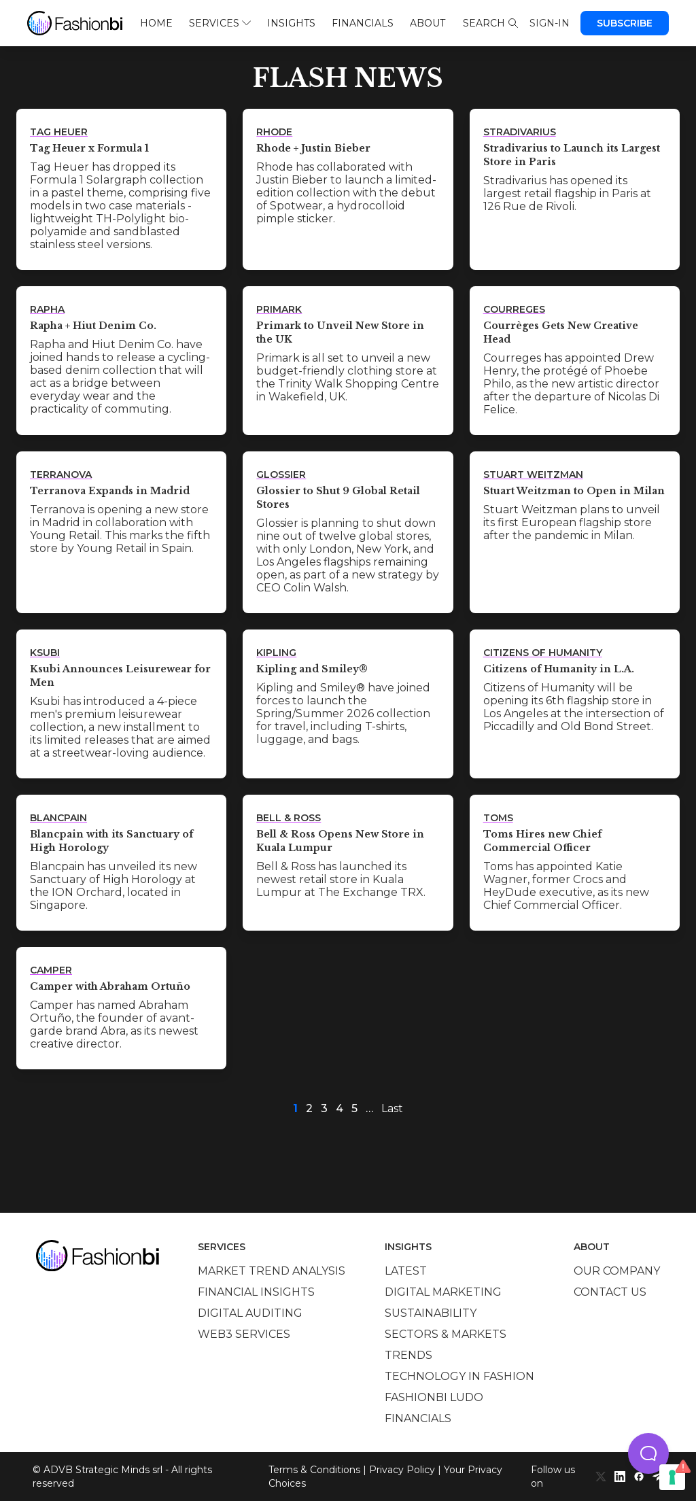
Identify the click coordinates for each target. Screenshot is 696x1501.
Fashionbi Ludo (434, 1397)
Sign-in (549, 23)
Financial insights (256, 1292)
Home (156, 23)
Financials (363, 23)
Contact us (610, 1292)
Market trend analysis (271, 1270)
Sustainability (430, 1313)
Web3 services (244, 1334)
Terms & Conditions (314, 1470)
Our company (617, 1270)
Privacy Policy (402, 1470)
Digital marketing (443, 1292)
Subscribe (624, 23)
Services (220, 23)
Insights (291, 23)
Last (392, 1108)
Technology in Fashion (459, 1376)
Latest (406, 1270)
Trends (408, 1355)
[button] (648, 1453)
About (427, 23)
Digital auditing (250, 1313)
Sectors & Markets (445, 1334)
